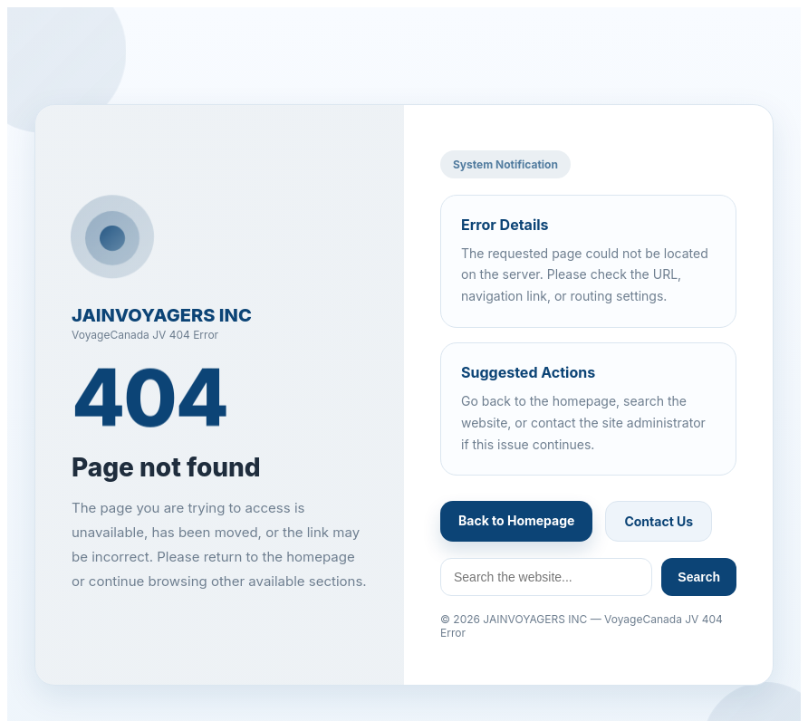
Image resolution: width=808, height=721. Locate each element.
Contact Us (658, 521)
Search (699, 577)
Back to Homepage (516, 520)
